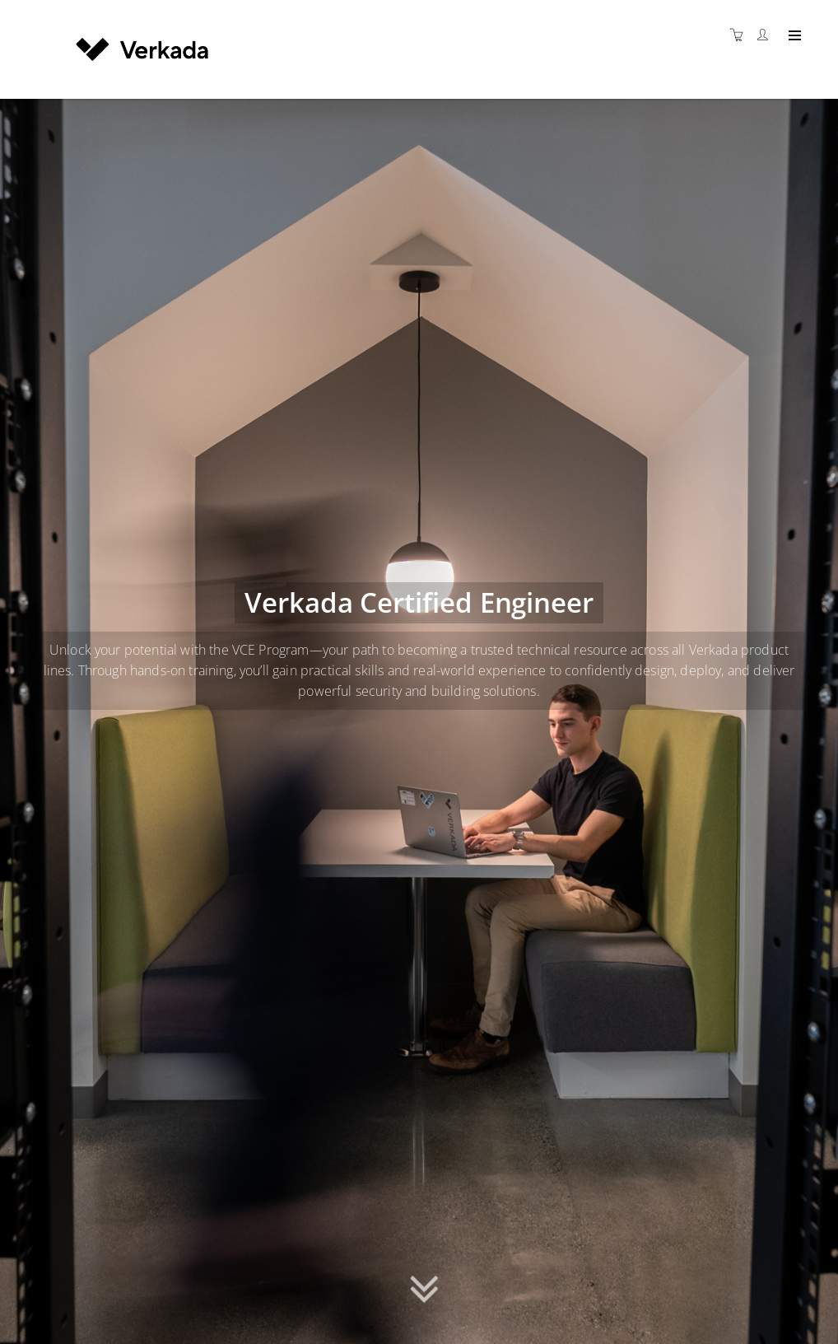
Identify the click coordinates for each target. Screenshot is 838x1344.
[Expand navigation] (793, 36)
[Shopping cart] (741, 35)
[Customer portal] (766, 35)
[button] (424, 1286)
